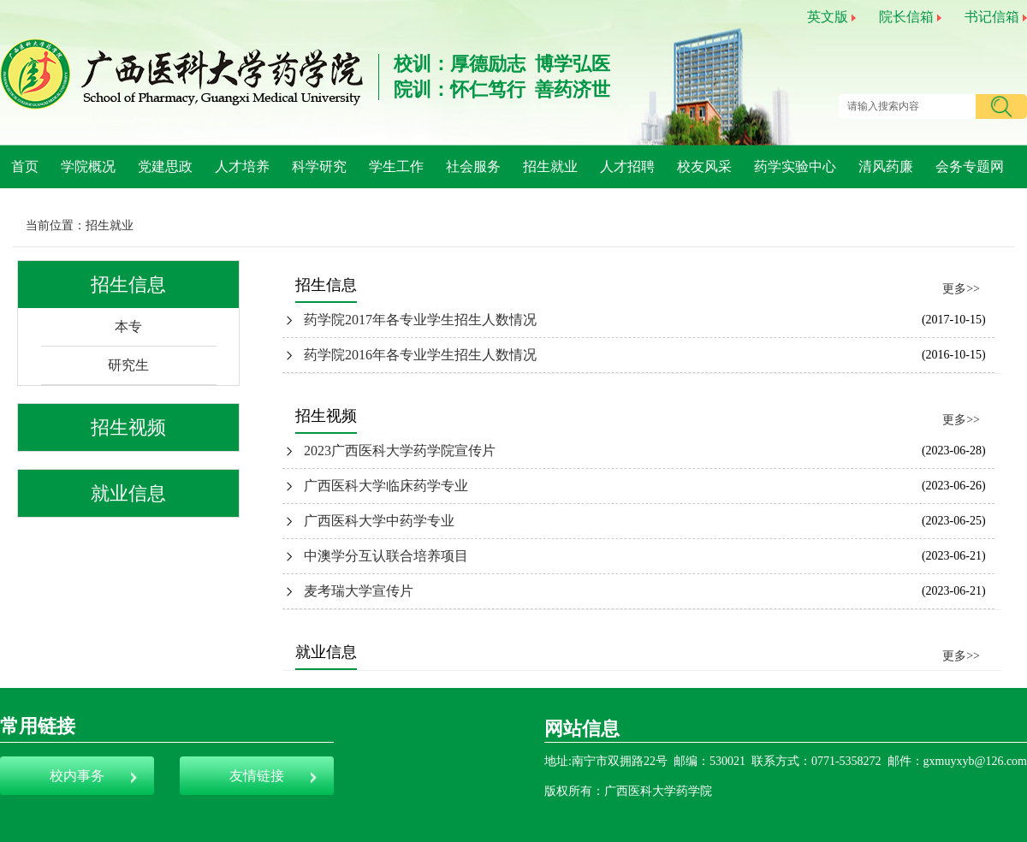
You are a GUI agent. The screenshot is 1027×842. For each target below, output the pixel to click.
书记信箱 (992, 16)
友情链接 (256, 775)
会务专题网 (969, 166)
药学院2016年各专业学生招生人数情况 (420, 354)
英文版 (827, 16)
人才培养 (242, 166)
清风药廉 (885, 166)
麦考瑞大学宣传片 (358, 591)
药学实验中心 (795, 166)
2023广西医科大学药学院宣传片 (400, 450)
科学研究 (319, 166)
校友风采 (704, 166)
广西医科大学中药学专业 (379, 520)
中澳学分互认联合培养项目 (386, 555)
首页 (25, 166)
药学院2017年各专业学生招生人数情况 (420, 319)
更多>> (961, 288)
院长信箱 (906, 16)
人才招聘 (627, 166)
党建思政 (165, 166)
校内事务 (77, 775)
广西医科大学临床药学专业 (386, 485)
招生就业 (550, 166)
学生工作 (396, 166)
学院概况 (88, 166)
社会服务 (473, 166)
